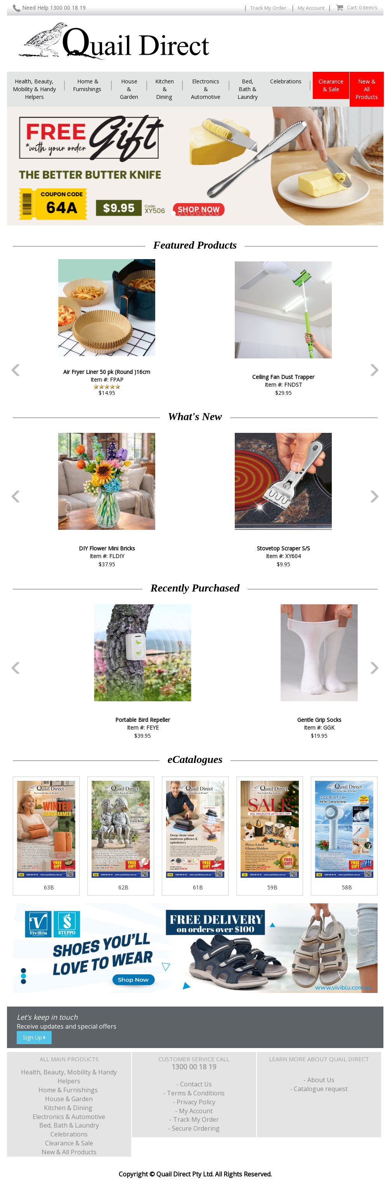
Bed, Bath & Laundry (247, 89)
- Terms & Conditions (194, 1093)
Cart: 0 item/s (357, 8)
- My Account (194, 1111)
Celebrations (286, 81)
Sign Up (34, 1037)
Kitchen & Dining (164, 89)
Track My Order (269, 7)
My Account (311, 7)
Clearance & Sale (331, 85)
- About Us (319, 1080)
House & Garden (129, 89)
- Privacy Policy (194, 1102)
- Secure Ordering (194, 1128)
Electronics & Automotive (205, 89)
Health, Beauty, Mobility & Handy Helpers (34, 89)
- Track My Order (194, 1119)
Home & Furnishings (88, 85)
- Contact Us (194, 1084)
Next (383, 326)
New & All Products (366, 89)
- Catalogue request (319, 1089)
